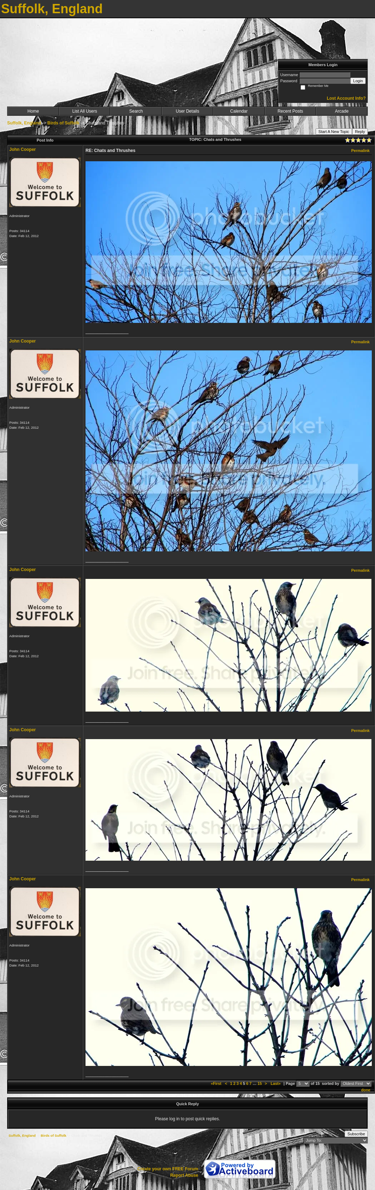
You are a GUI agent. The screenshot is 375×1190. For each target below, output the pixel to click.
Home (33, 111)
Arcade (342, 111)
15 (260, 1083)
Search (136, 111)
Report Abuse (184, 1175)
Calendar (239, 111)
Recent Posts (290, 111)
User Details (187, 111)
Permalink (360, 150)
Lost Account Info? (346, 98)
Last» (276, 1083)
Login (358, 81)
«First (216, 1083)
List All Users (84, 111)
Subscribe (356, 1134)
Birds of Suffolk (63, 123)
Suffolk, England (24, 123)
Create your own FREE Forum (167, 1168)
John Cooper (22, 149)
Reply (360, 131)
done (365, 1090)
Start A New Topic (333, 131)
